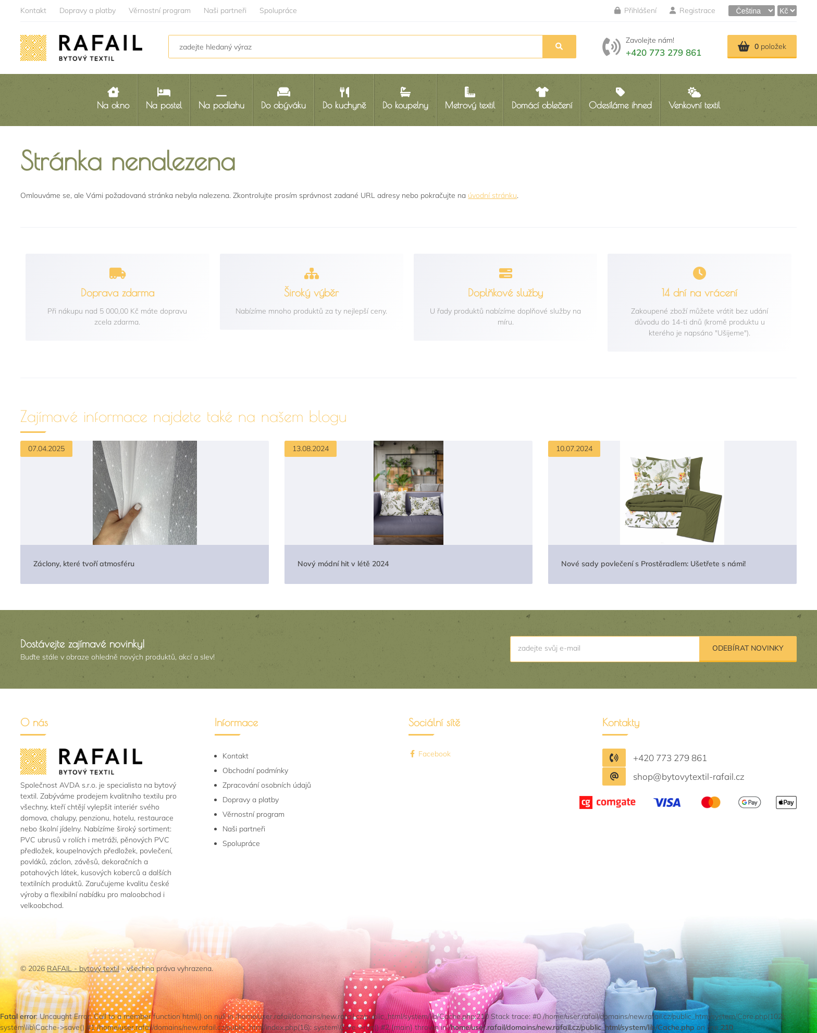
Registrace (692, 10)
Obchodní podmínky (255, 770)
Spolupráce (278, 10)
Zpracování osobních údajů (266, 785)
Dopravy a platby (87, 10)
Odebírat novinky (748, 648)
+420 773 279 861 (663, 52)
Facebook (429, 753)
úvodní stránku (492, 195)
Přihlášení (635, 10)
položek (762, 46)
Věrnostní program (160, 10)
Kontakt (33, 10)
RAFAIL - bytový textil (83, 968)
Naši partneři (225, 10)
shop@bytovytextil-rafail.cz (689, 776)
